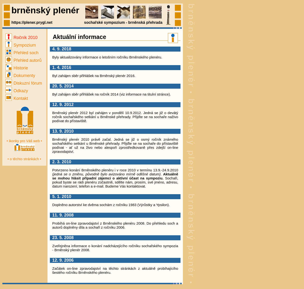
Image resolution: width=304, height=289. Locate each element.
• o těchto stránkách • (24, 159)
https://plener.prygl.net (31, 22)
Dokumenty (20, 75)
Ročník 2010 (21, 37)
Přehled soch (21, 52)
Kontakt (16, 98)
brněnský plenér (45, 10)
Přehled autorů (23, 60)
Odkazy (16, 90)
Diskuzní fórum (23, 83)
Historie (16, 68)
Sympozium (20, 45)
